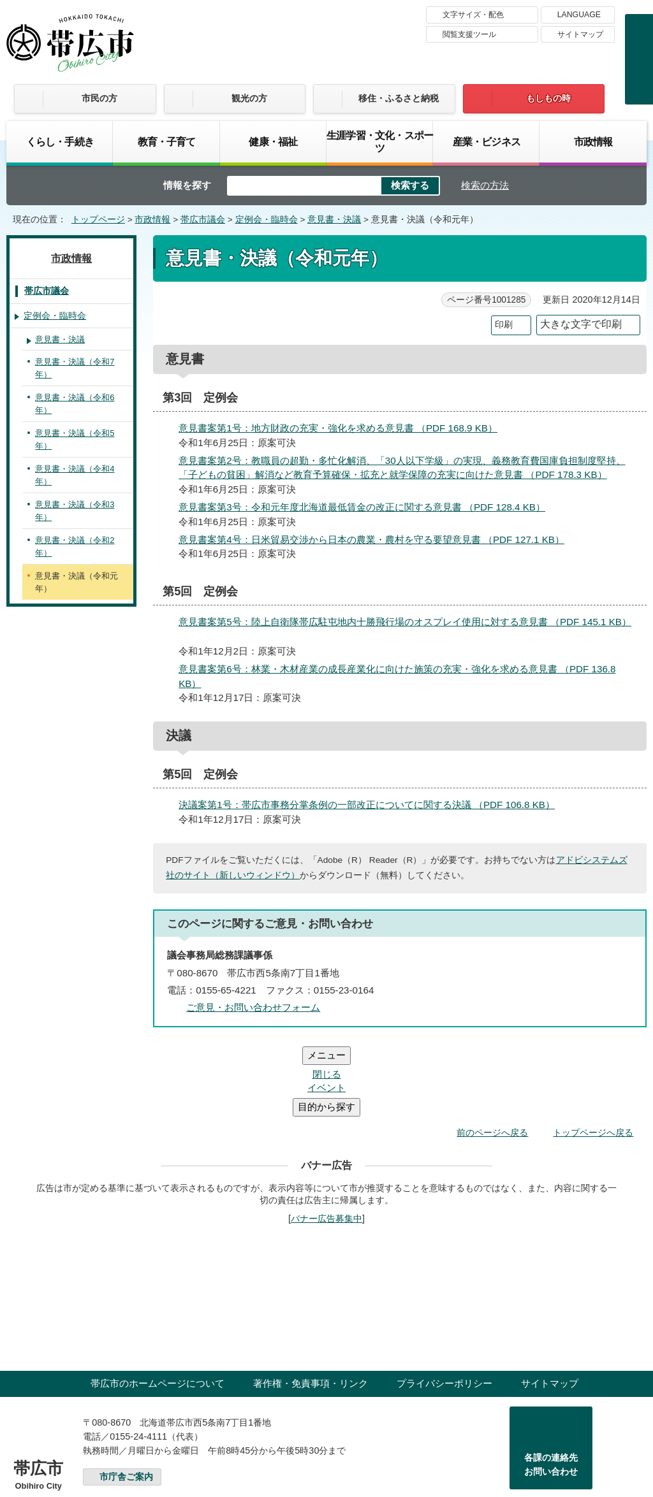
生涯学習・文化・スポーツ (379, 141)
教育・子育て (167, 141)
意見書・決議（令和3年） (74, 511)
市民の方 (99, 98)
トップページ (98, 219)
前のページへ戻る (492, 1056)
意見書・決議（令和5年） (74, 439)
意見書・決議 (334, 219)
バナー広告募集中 (326, 1142)
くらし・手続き (60, 141)
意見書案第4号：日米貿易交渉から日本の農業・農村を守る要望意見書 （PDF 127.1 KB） (377, 539)
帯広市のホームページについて (157, 1306)
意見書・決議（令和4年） (74, 475)
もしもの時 (548, 98)
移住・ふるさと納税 (398, 98)
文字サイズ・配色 (473, 14)
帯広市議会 (202, 219)
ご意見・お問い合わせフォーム (253, 1007)
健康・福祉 (273, 141)
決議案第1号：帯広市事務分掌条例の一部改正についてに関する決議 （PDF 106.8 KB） (372, 804)
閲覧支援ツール (469, 34)
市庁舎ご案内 (126, 1400)
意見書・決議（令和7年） (74, 368)
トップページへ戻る (593, 1056)
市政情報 (593, 141)
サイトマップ (580, 34)
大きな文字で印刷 (581, 324)
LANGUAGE (579, 14)
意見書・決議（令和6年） (74, 404)
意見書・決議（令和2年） (74, 546)
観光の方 (249, 98)
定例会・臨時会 (266, 219)
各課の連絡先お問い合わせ (551, 1388)
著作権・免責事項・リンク (310, 1306)
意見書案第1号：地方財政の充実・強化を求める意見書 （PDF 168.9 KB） (343, 428)
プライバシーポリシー (444, 1306)
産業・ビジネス (486, 141)
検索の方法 (485, 185)
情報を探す (187, 185)
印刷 (504, 324)
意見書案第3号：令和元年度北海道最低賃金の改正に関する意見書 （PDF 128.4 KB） (367, 507)
